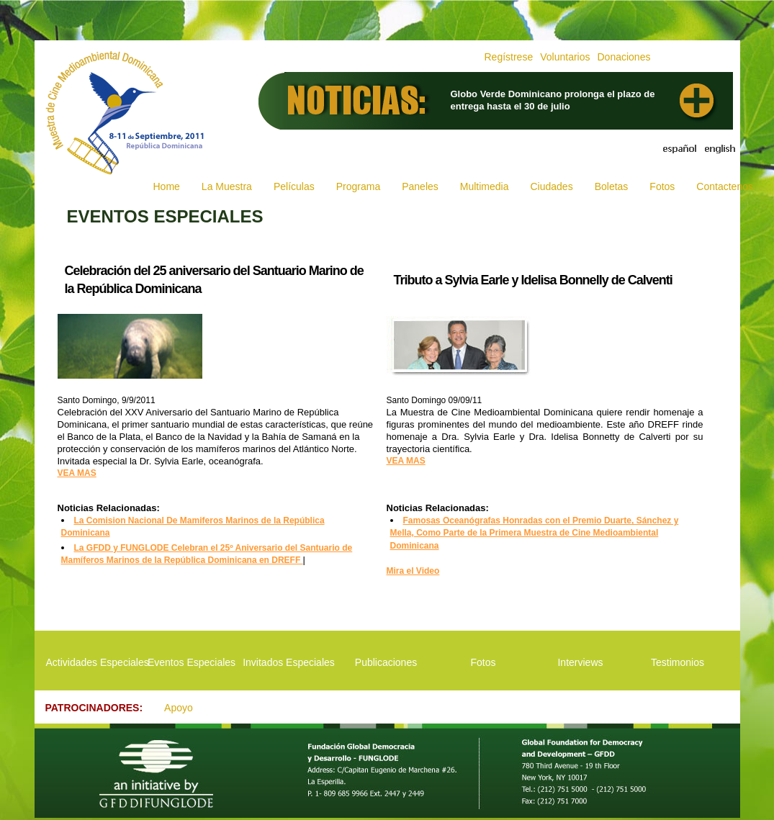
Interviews (580, 662)
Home (166, 186)
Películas (294, 186)
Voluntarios (565, 57)
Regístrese (509, 57)
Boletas (612, 186)
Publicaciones (386, 662)
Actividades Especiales (94, 662)
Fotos (662, 186)
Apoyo (178, 707)
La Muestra (227, 186)
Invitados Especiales (289, 662)
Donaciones (623, 57)
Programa (358, 186)
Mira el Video (413, 571)
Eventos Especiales (191, 662)
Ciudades (551, 186)
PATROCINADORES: (94, 707)
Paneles (420, 186)
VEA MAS (77, 473)
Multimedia (484, 186)
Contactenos (724, 186)
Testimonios (677, 662)
